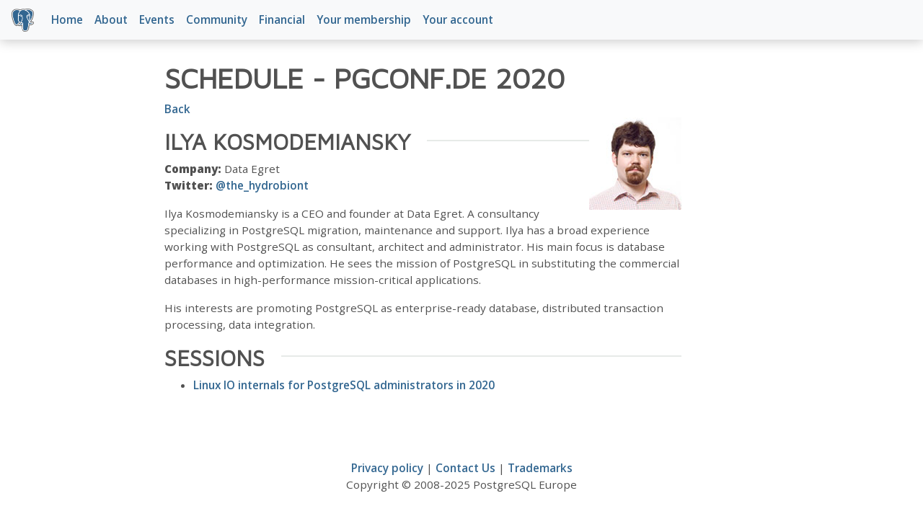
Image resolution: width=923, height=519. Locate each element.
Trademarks (540, 468)
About (111, 19)
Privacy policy (387, 468)
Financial (282, 19)
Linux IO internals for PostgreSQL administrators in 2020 (344, 385)
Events (157, 19)
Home (67, 19)
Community (216, 19)
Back (177, 109)
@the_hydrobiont (262, 185)
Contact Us (465, 468)
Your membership (364, 19)
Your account (458, 19)
